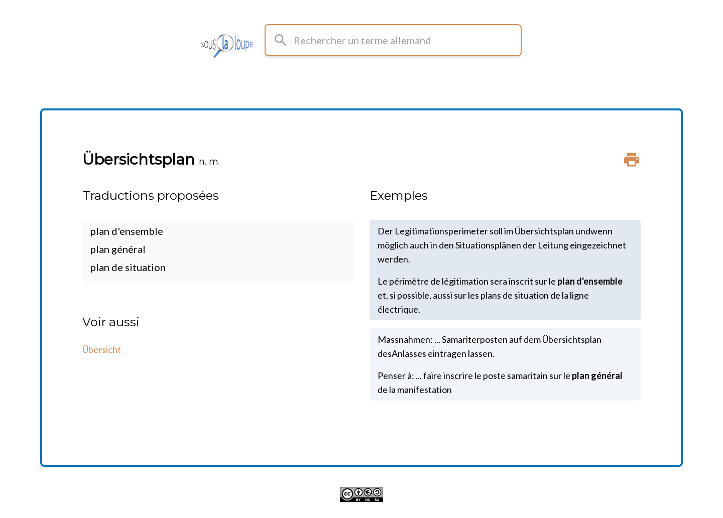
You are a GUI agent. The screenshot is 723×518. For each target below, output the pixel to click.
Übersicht (101, 349)
